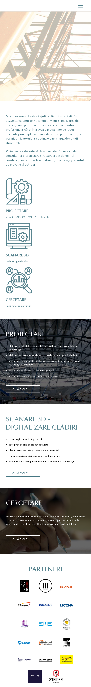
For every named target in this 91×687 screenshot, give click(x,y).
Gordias (10, 5)
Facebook (36, 678)
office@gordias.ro (48, 670)
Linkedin (45, 678)
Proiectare (12, 666)
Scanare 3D (12, 670)
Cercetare (11, 674)
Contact (11, 677)
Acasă (9, 659)
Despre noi (12, 662)
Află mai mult (23, 337)
